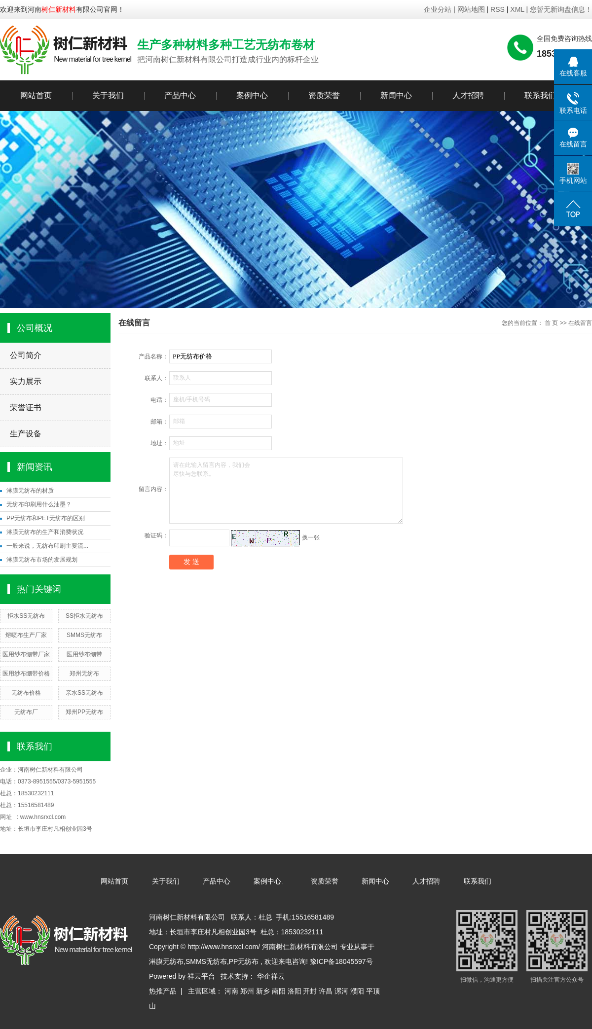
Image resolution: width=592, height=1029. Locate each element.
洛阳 (294, 991)
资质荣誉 (324, 95)
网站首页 (36, 95)
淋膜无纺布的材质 (30, 490)
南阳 (279, 991)
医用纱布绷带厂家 (26, 654)
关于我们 (108, 95)
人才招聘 (468, 95)
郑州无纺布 (84, 673)
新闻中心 (396, 95)
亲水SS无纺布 (84, 692)
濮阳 (357, 991)
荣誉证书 (25, 407)
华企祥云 (271, 976)
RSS (497, 9)
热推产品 (163, 991)
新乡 (263, 991)
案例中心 (252, 95)
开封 (310, 991)
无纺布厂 (26, 712)
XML (517, 9)
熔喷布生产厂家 (26, 635)
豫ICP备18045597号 (341, 961)
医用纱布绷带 (84, 654)
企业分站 (437, 9)
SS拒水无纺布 (84, 615)
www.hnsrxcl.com (43, 817)
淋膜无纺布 (166, 961)
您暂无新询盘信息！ (561, 9)
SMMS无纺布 (84, 635)
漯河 (341, 991)
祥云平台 (201, 976)
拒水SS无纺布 (26, 615)
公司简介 (25, 355)
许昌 (326, 991)
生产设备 (25, 433)
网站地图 (472, 9)
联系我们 (540, 95)
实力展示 (25, 381)
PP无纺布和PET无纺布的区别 (45, 518)
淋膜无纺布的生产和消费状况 (44, 532)
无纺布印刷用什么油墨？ (39, 504)
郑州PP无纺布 (84, 712)
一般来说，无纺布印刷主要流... (47, 545)
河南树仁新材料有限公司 (50, 769)
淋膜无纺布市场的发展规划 (41, 559)
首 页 (551, 322)
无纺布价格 (26, 692)
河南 (231, 991)
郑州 (247, 991)
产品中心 (180, 95)
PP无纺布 (244, 961)
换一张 (311, 537)
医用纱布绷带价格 (26, 673)
